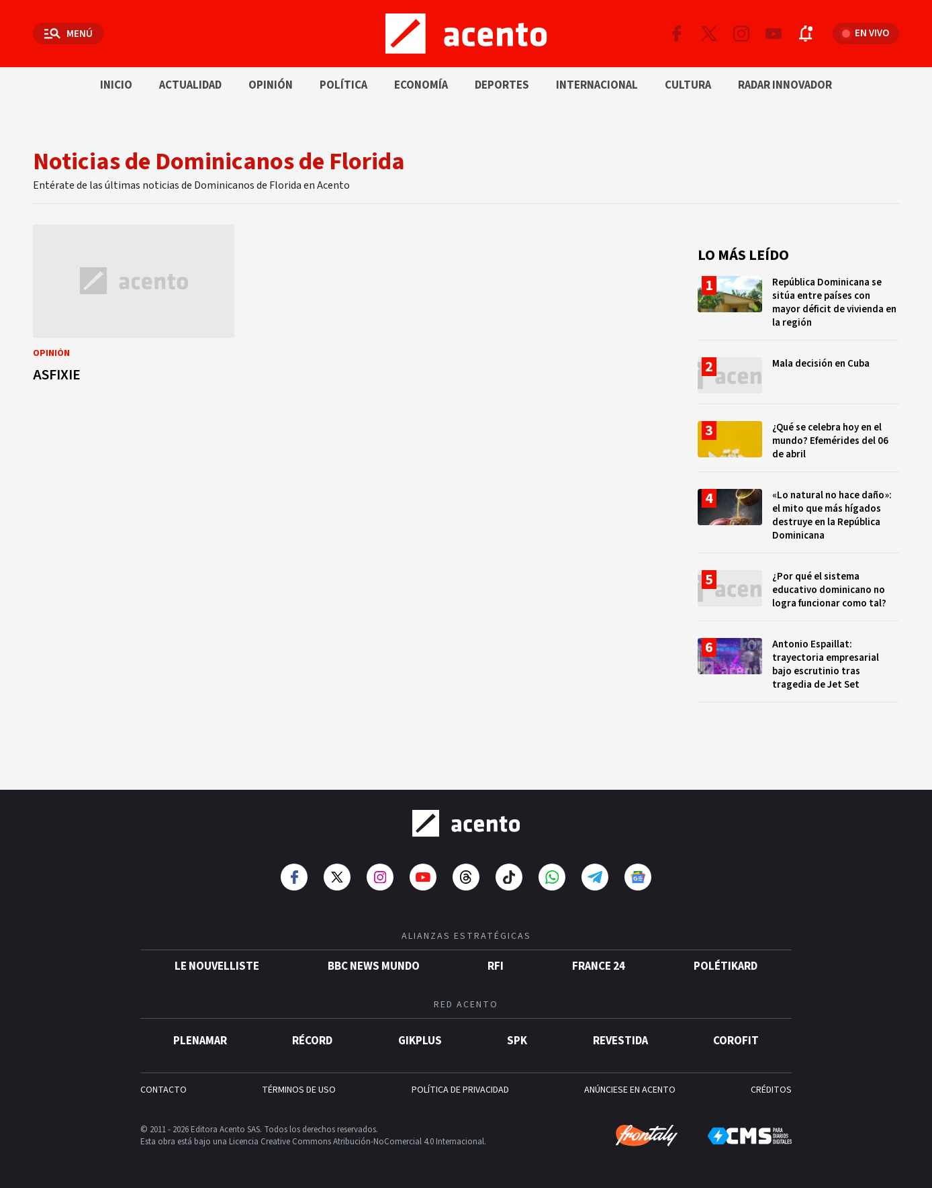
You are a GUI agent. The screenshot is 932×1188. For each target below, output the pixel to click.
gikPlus (420, 1041)
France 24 (598, 966)
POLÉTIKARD (725, 966)
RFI (495, 966)
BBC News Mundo (374, 966)
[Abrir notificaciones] (806, 33)
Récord (312, 1041)
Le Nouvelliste (217, 966)
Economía (421, 85)
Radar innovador (785, 85)
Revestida (620, 1041)
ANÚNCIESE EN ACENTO (629, 1090)
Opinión (270, 85)
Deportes (502, 85)
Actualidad (190, 85)
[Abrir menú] (68, 33)
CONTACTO (163, 1090)
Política (343, 85)
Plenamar (200, 1041)
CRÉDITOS (771, 1090)
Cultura (688, 85)
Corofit (736, 1041)
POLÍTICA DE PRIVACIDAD (460, 1090)
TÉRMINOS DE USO (299, 1090)
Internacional (597, 85)
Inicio (116, 85)
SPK (517, 1041)
